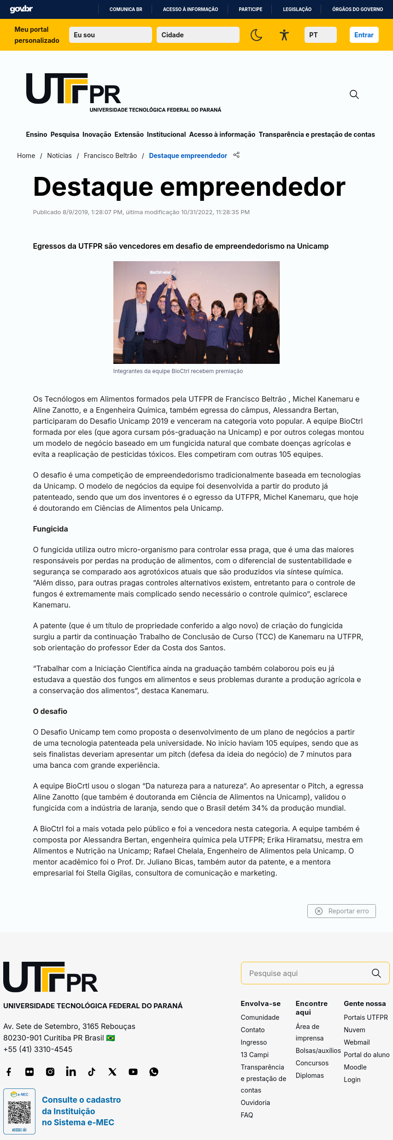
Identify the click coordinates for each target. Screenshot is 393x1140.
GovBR (21, 9)
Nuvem (354, 1021)
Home (35, 155)
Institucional (166, 134)
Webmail (357, 1034)
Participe (251, 9)
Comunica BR (126, 9)
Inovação (96, 134)
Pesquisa (65, 134)
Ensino (36, 134)
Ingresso (254, 1034)
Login (352, 1071)
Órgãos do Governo (357, 9)
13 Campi (255, 1046)
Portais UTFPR (366, 1009)
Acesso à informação (190, 9)
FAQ (247, 1107)
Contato (253, 1021)
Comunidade (260, 1009)
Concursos (312, 1054)
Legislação (297, 9)
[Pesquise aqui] (306, 965)
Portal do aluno (367, 1046)
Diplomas (310, 1066)
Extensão (129, 134)
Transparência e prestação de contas (316, 134)
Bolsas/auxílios (318, 1042)
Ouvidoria (255, 1094)
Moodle (355, 1059)
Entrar (364, 35)
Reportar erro (332, 902)
